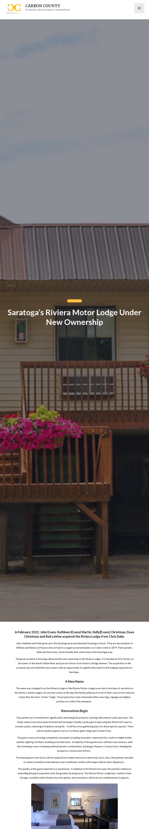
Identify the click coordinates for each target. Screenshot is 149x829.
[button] (139, 8)
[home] (13, 8)
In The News (74, 301)
